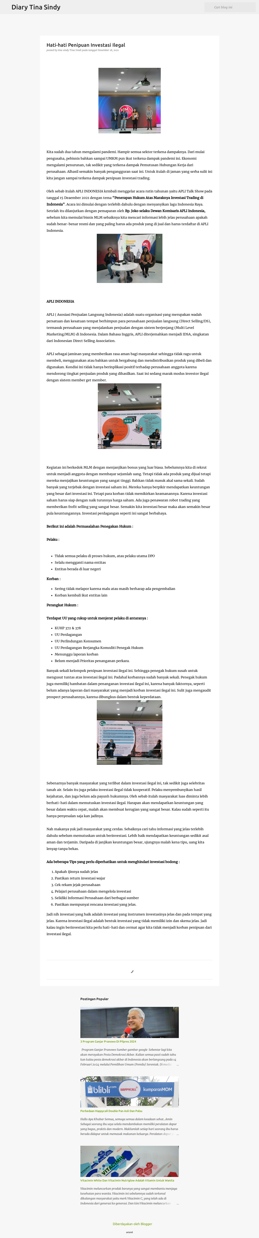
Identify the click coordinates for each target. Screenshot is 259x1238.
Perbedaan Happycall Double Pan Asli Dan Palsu (111, 1111)
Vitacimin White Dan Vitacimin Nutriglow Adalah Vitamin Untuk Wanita (127, 1180)
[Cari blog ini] (234, 7)
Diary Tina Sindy (35, 7)
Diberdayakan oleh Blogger (129, 1224)
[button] (49, 58)
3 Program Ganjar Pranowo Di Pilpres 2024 (108, 1041)
